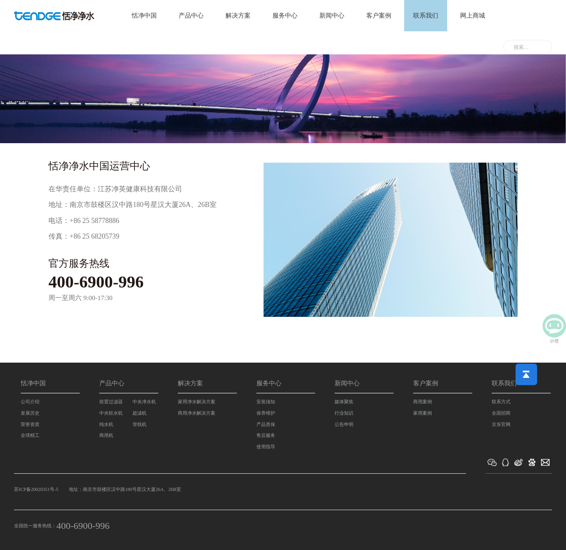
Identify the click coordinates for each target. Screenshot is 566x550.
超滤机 (140, 413)
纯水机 (106, 424)
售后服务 (265, 435)
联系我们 (425, 15)
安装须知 (265, 401)
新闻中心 (331, 15)
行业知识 (344, 413)
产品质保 (265, 424)
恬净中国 (144, 15)
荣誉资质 (30, 424)
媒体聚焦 (344, 401)
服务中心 (284, 15)
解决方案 (238, 15)
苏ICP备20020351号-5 (36, 489)
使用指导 (265, 446)
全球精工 (30, 435)
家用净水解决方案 (196, 401)
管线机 (140, 424)
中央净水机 (144, 401)
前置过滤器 (111, 401)
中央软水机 (111, 413)
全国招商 (501, 413)
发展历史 (30, 413)
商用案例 (422, 401)
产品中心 (191, 15)
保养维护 (265, 413)
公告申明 (344, 424)
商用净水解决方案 (196, 413)
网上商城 (472, 15)
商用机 (106, 435)
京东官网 (501, 424)
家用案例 (422, 413)
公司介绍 (30, 401)
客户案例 (378, 15)
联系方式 (501, 401)
